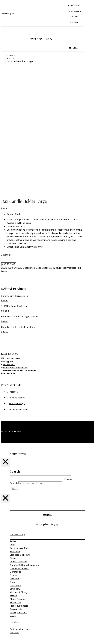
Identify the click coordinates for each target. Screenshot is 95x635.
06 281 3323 (9, 241)
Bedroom (15, 428)
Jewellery (15, 465)
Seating (14, 512)
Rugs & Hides (16, 486)
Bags (12, 421)
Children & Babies (19, 445)
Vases (13, 492)
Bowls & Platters (18, 438)
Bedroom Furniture (20, 505)
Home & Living (50, 144)
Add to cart (8, 141)
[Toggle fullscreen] (5, 629)
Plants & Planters (19, 482)
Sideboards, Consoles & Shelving (27, 516)
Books (13, 435)
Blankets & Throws (20, 431)
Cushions (14, 455)
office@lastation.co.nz (15, 244)
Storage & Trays (18, 489)
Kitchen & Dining (18, 469)
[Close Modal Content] (5, 339)
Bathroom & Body (19, 424)
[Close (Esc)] (10, 629)
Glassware (15, 462)
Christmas (15, 448)
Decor (39, 144)
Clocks (13, 452)
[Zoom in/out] (2, 629)
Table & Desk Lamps (21, 536)
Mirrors (13, 472)
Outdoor (14, 509)
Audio (13, 418)
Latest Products (67, 144)
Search (14, 359)
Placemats (15, 479)
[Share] (8, 629)
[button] (74, 17)
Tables (13, 519)
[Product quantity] (5, 137)
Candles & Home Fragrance (25, 441)
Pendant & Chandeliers (22, 532)
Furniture (14, 498)
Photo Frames (17, 475)
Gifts (12, 542)
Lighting (14, 525)
